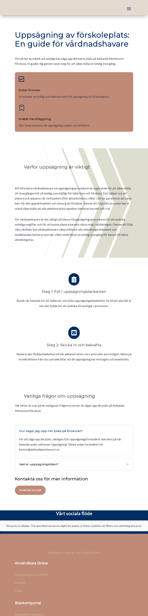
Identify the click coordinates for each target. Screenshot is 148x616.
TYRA (18, 566)
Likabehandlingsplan (28, 606)
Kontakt (20, 558)
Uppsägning (22, 598)
